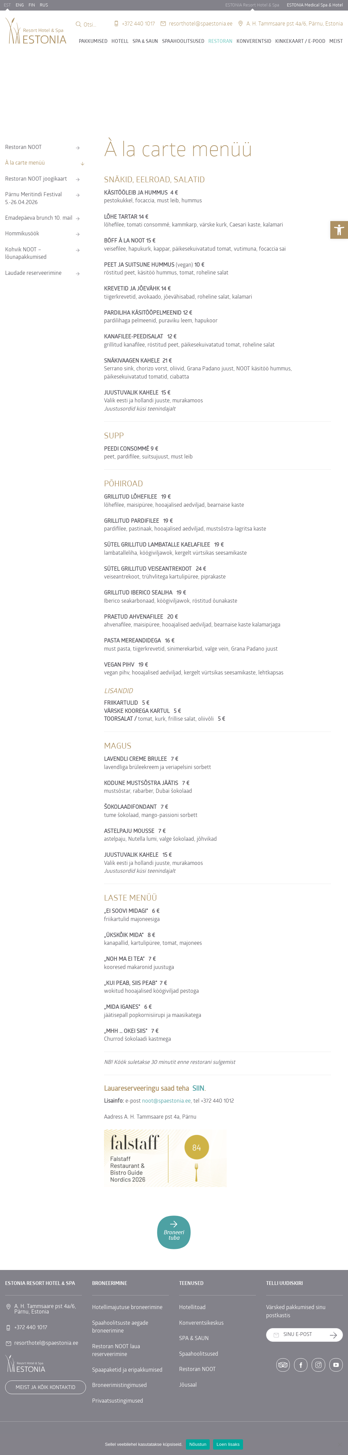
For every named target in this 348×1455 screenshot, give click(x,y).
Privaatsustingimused (117, 1401)
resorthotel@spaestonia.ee (200, 23)
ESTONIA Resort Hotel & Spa (252, 5)
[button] (339, 230)
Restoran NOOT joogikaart (36, 179)
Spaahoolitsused (183, 41)
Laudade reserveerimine (33, 273)
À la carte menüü (25, 163)
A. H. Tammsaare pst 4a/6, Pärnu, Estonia (294, 23)
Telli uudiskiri (336, 1335)
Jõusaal (188, 1385)
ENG (20, 5)
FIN (32, 5)
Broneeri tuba (174, 1230)
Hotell (119, 41)
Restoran (220, 41)
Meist (336, 41)
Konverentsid (254, 41)
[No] (339, 1444)
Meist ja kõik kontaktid (45, 1387)
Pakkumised (93, 41)
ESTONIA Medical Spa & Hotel (315, 5)
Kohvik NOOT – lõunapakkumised (26, 253)
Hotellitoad (192, 1307)
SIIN (198, 1089)
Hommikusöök (22, 234)
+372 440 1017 (138, 23)
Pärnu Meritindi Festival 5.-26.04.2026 (33, 198)
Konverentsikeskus (201, 1323)
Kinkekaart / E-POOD (300, 41)
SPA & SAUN (145, 41)
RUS (44, 5)
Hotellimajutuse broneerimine (127, 1307)
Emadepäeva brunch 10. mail (38, 218)
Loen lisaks (228, 1444)
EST (7, 5)
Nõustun (197, 1444)
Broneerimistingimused (119, 1385)
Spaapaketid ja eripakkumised (127, 1370)
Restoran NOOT (23, 147)
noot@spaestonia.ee (166, 1101)
